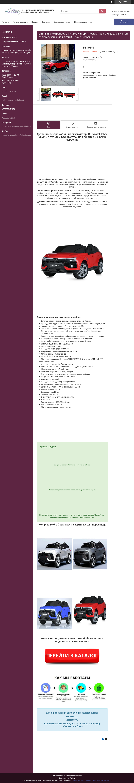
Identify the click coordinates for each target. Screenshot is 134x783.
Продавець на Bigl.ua (67, 778)
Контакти (46, 22)
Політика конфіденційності (102, 780)
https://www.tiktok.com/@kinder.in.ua (17, 135)
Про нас (34, 22)
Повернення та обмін (83, 22)
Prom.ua (79, 776)
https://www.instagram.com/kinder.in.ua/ (18, 126)
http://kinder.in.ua (9, 91)
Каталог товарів (19, 22)
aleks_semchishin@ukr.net (13, 100)
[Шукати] (102, 11)
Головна (5, 22)
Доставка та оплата (62, 22)
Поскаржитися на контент (82, 780)
